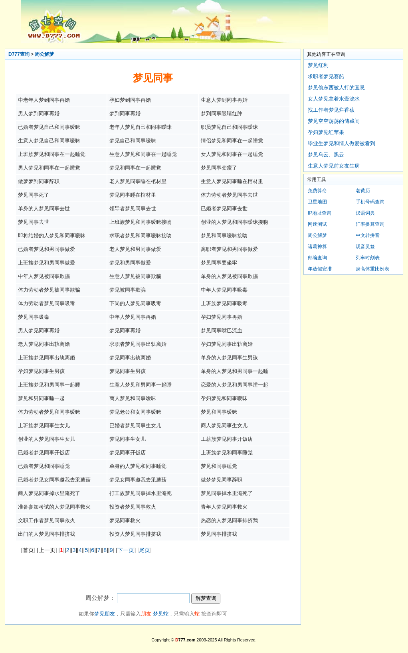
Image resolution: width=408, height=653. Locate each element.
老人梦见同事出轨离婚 (44, 344)
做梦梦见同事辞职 (221, 480)
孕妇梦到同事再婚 (130, 100)
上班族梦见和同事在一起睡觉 (51, 154)
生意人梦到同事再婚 (224, 100)
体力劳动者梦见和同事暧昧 (49, 412)
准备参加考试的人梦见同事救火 (54, 507)
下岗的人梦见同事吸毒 (135, 303)
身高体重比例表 (372, 269)
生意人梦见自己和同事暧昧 (49, 141)
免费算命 (317, 190)
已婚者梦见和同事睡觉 (44, 466)
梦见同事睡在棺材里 (132, 195)
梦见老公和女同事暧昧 (135, 412)
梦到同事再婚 (125, 113)
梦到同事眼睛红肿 (221, 113)
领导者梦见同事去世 (132, 208)
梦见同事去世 (33, 222)
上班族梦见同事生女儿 (44, 425)
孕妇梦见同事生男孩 (41, 371)
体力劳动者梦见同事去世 (229, 195)
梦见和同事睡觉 (219, 466)
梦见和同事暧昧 (219, 412)
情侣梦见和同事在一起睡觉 (232, 141)
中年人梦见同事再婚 (132, 317)
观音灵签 (365, 246)
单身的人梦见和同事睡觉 (137, 466)
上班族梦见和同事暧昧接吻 (140, 222)
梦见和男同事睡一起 (41, 398)
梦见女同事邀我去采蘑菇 (137, 480)
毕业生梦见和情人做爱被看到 (341, 143)
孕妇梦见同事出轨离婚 (227, 344)
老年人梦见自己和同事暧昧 (140, 127)
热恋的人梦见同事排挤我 (229, 520)
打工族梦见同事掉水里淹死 (140, 493)
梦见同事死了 (33, 195)
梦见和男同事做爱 (130, 263)
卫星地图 (317, 202)
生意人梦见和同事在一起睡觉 (143, 154)
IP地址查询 (319, 213)
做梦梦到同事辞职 (38, 181)
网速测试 (317, 224)
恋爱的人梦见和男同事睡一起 (234, 385)
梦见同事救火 (125, 520)
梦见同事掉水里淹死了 (227, 493)
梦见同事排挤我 (219, 534)
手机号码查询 (370, 202)
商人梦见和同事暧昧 (132, 398)
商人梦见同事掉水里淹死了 (49, 493)
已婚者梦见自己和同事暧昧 (49, 127)
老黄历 (363, 190)
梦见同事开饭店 (127, 453)
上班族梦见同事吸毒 (224, 303)
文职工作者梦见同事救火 (46, 520)
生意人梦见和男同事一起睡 (140, 385)
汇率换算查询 (370, 224)
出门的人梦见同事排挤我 (46, 534)
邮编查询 (317, 257)
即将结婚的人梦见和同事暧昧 (51, 236)
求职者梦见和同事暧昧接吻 (140, 236)
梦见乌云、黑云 (326, 155)
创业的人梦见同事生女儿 (46, 439)
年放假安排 (320, 269)
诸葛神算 (317, 246)
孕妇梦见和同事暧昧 (224, 398)
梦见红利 (318, 65)
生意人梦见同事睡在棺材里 (232, 181)
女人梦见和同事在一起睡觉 (232, 154)
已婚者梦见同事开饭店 (44, 453)
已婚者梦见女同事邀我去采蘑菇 (54, 480)
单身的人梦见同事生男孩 (229, 358)
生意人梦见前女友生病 (334, 166)
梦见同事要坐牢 (219, 263)
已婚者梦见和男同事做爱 (46, 249)
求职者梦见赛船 (326, 76)
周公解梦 (44, 54)
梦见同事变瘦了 (219, 168)
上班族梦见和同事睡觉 (227, 453)
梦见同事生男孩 (127, 371)
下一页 (125, 550)
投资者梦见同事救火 (132, 507)
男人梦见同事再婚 (38, 330)
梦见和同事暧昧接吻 (224, 236)
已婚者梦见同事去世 (224, 208)
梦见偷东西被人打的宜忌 (336, 88)
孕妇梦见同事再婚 (221, 317)
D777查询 (19, 54)
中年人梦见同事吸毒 (224, 290)
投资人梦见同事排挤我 (135, 534)
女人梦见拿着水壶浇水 (334, 99)
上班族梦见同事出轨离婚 (46, 358)
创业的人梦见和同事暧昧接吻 (234, 222)
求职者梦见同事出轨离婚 (137, 344)
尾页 (144, 550)
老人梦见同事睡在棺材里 (137, 181)
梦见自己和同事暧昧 (132, 141)
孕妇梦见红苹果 (326, 132)
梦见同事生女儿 (127, 439)
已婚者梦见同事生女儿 (135, 425)
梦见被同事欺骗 (127, 290)
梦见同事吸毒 (33, 317)
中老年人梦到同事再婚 (44, 100)
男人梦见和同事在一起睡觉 (49, 168)
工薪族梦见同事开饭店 (227, 439)
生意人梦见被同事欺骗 (135, 276)
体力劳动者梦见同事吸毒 (46, 303)
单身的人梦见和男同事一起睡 (234, 371)
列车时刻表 (368, 257)
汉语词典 (365, 213)
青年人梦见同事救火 (224, 507)
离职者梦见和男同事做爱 (229, 249)
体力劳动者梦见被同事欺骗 (49, 290)
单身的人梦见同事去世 (44, 208)
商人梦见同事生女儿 (224, 425)
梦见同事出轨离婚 (130, 358)
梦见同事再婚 (125, 330)
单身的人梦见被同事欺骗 (229, 276)
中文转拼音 (368, 235)
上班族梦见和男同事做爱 (46, 263)
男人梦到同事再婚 (38, 113)
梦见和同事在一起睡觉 (135, 168)
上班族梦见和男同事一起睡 (49, 385)
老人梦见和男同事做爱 (135, 249)
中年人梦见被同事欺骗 (44, 276)
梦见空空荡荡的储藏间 (334, 121)
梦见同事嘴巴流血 (221, 330)
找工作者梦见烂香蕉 (331, 110)
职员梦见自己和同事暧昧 (229, 127)
